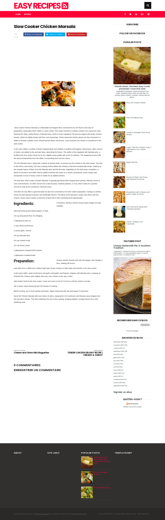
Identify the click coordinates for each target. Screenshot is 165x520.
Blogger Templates (41, 514)
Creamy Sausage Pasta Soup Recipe (138, 133)
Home (18, 14)
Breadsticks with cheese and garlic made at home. (138, 193)
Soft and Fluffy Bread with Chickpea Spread (136, 208)
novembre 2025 (118, 345)
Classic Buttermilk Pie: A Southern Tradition (132, 246)
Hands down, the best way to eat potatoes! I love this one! (132, 87)
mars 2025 (116, 370)
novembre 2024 (118, 379)
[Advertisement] (60, 57)
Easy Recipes (41, 6)
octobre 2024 (117, 382)
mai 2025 (116, 364)
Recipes (27, 14)
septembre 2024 (118, 386)
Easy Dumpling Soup (134, 117)
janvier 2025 (117, 376)
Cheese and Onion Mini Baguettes (31, 352)
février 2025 (117, 373)
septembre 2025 (118, 351)
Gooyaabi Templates (79, 514)
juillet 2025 (116, 357)
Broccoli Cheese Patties (136, 103)
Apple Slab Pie (132, 162)
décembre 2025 (118, 342)
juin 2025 (116, 361)
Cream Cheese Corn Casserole (134, 223)
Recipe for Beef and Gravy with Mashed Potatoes (137, 178)
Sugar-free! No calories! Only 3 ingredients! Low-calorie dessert (138, 149)
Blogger (135, 331)
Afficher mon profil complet (132, 407)
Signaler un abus (122, 392)
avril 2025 (116, 367)
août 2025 (116, 354)
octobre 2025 (117, 348)
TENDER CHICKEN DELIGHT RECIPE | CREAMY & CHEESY (85, 353)
